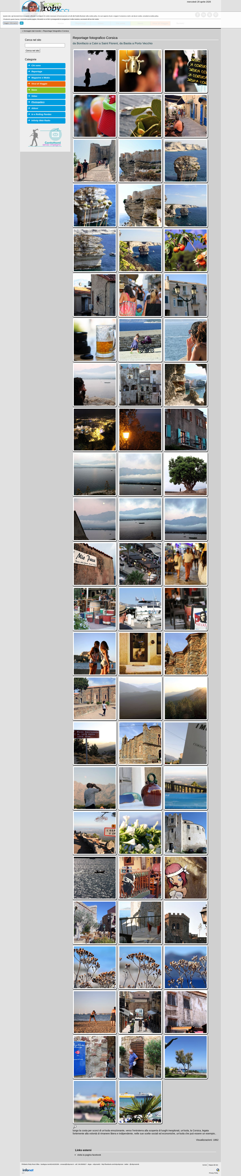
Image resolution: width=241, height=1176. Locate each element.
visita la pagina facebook (89, 1155)
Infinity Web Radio (40, 120)
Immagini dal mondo (32, 31)
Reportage (36, 71)
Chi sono (36, 65)
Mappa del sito (213, 1165)
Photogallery (38, 102)
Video (34, 96)
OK (21, 23)
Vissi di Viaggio (39, 83)
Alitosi (34, 108)
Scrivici (205, 1165)
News (34, 90)
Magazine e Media (40, 77)
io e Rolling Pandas (41, 114)
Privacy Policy (213, 1173)
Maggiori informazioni (11, 23)
